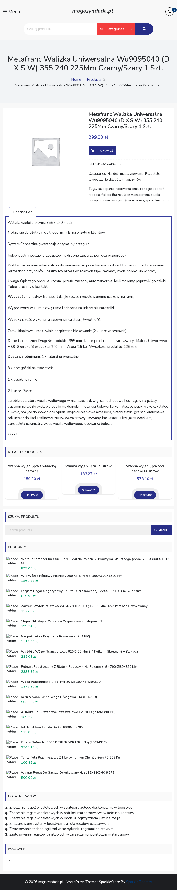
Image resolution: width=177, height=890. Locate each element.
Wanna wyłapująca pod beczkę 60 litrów (145, 469)
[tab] (22, 212)
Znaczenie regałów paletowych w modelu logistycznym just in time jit (64, 818)
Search (161, 530)
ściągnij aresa (134, 200)
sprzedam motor (158, 200)
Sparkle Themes (139, 881)
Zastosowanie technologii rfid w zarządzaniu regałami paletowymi (61, 828)
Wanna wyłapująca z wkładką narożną (32, 469)
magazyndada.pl (92, 10)
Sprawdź (106, 150)
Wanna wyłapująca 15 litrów (88, 466)
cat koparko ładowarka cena (118, 189)
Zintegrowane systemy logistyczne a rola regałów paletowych (59, 823)
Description (22, 212)
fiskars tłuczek (111, 194)
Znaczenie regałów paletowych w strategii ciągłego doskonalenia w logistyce (70, 807)
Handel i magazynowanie (125, 173)
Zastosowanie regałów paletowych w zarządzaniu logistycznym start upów (69, 834)
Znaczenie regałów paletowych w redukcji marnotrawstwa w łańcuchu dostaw (71, 813)
